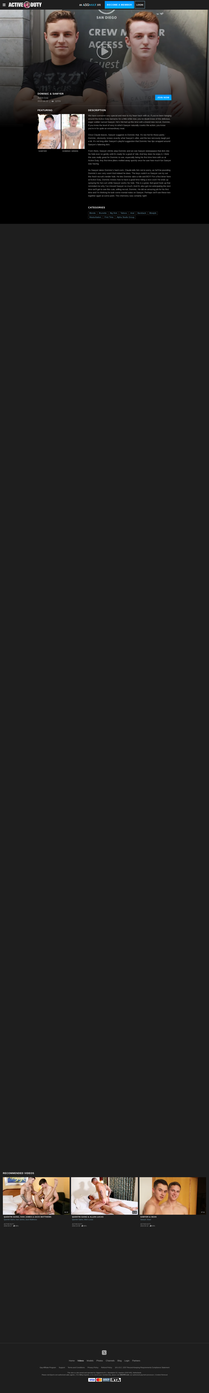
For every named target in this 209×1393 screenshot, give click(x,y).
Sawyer (43, 151)
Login (139, 5)
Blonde (92, 213)
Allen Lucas (88, 1220)
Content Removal (161, 1375)
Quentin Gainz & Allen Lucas (88, 1217)
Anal (132, 213)
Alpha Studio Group (125, 217)
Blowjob (152, 213)
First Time (108, 217)
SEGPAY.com (124, 1375)
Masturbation (95, 217)
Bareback (142, 213)
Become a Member (119, 5)
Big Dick (113, 213)
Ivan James (20, 1220)
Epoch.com (54, 1375)
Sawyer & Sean (148, 1217)
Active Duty (9, 1224)
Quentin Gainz (9, 1220)
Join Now (163, 97)
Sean (149, 1220)
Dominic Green (70, 151)
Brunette (103, 213)
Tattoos (123, 213)
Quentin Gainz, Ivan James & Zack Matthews (27, 1217)
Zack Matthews (31, 1220)
